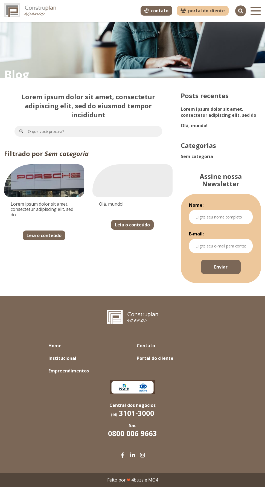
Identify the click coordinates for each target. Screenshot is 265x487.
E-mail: (196, 234)
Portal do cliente (155, 358)
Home (55, 346)
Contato (146, 346)
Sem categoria (197, 156)
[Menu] (256, 11)
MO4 (153, 480)
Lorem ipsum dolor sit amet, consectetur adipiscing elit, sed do (218, 112)
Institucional (62, 358)
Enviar (221, 267)
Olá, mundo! (194, 126)
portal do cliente (202, 11)
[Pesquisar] (240, 10)
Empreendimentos (68, 371)
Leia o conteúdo (44, 235)
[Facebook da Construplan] (123, 455)
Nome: (196, 205)
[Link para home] (30, 11)
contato (156, 10)
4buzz (137, 480)
